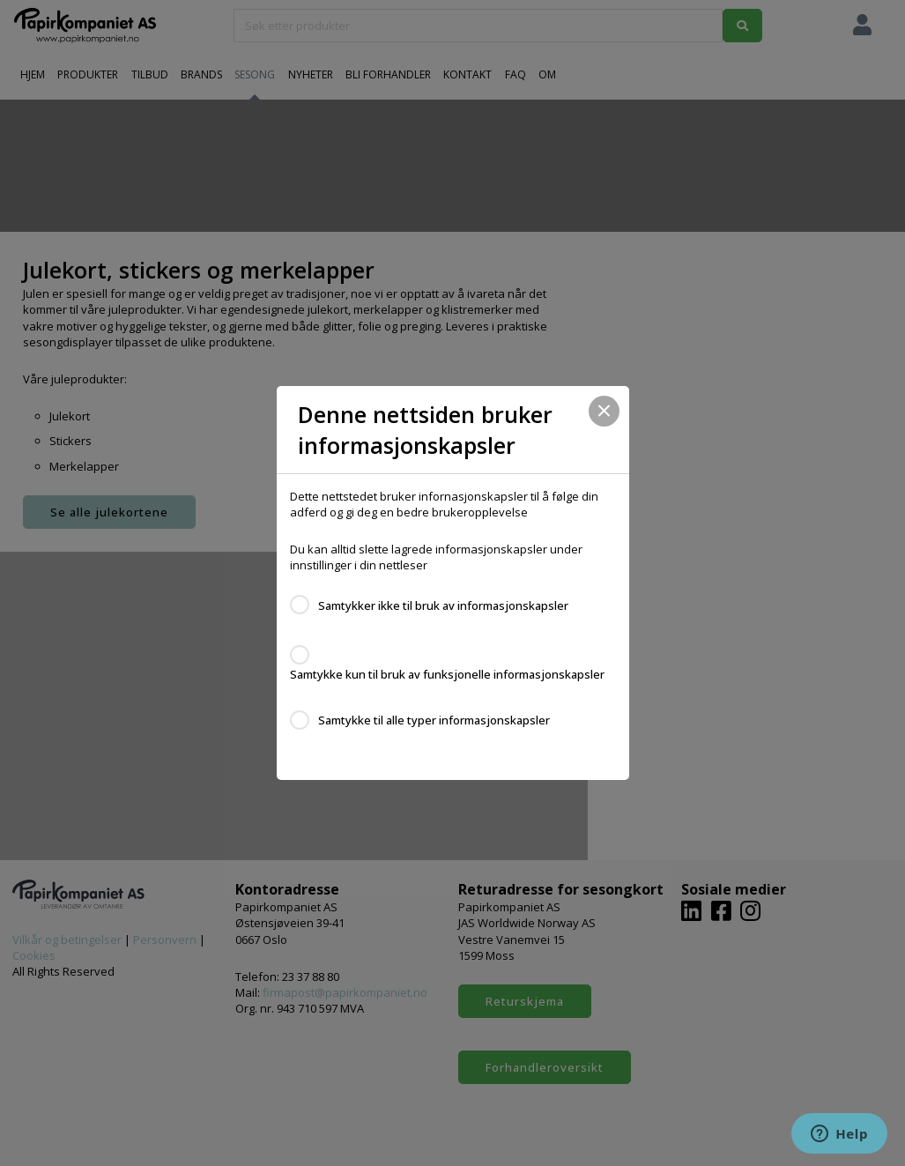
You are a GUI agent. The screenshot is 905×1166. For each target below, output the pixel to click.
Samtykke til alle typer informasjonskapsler (434, 720)
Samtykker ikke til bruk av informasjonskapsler (443, 605)
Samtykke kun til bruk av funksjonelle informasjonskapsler (447, 674)
